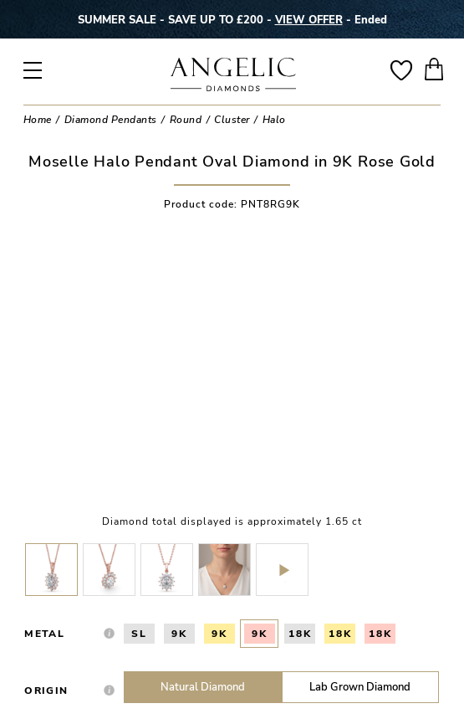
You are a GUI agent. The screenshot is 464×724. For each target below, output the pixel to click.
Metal (44, 633)
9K (179, 633)
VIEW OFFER (309, 20)
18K (300, 633)
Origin (46, 690)
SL (139, 633)
